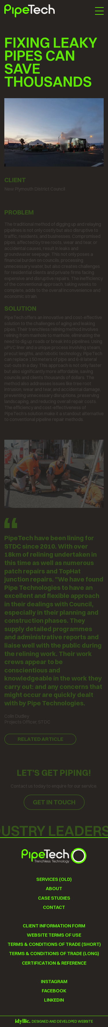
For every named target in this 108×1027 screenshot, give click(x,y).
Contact (54, 907)
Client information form (54, 926)
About (54, 888)
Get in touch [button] (54, 802)
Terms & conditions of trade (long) (54, 953)
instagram (54, 981)
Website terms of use (54, 935)
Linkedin (54, 1000)
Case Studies (54, 898)
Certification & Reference (54, 963)
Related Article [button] (40, 739)
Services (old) (54, 879)
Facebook (54, 991)
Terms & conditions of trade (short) (54, 944)
